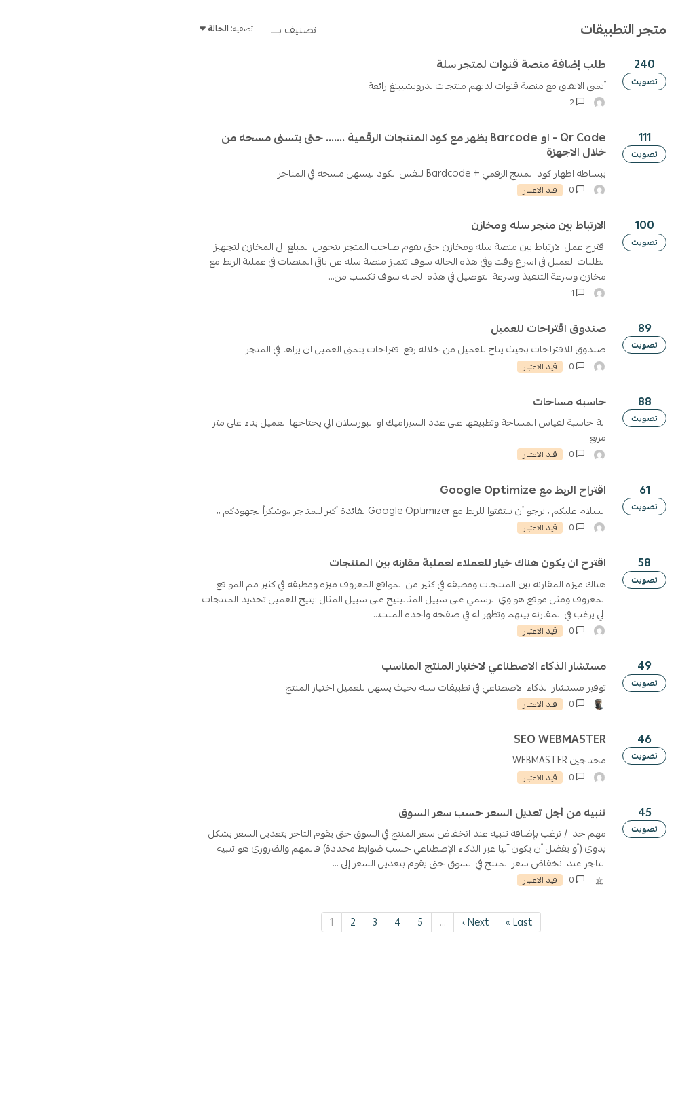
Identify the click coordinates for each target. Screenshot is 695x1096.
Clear (558, 192)
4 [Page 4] (234, 1052)
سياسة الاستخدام (567, 79)
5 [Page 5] (257, 1052)
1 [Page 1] (168, 1052)
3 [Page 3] (212, 1052)
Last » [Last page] (356, 1052)
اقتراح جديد (610, 156)
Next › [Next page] (312, 1052)
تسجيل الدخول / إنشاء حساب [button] (76, 116)
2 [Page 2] (190, 1052)
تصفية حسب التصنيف (645, 192)
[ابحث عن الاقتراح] (603, 116)
